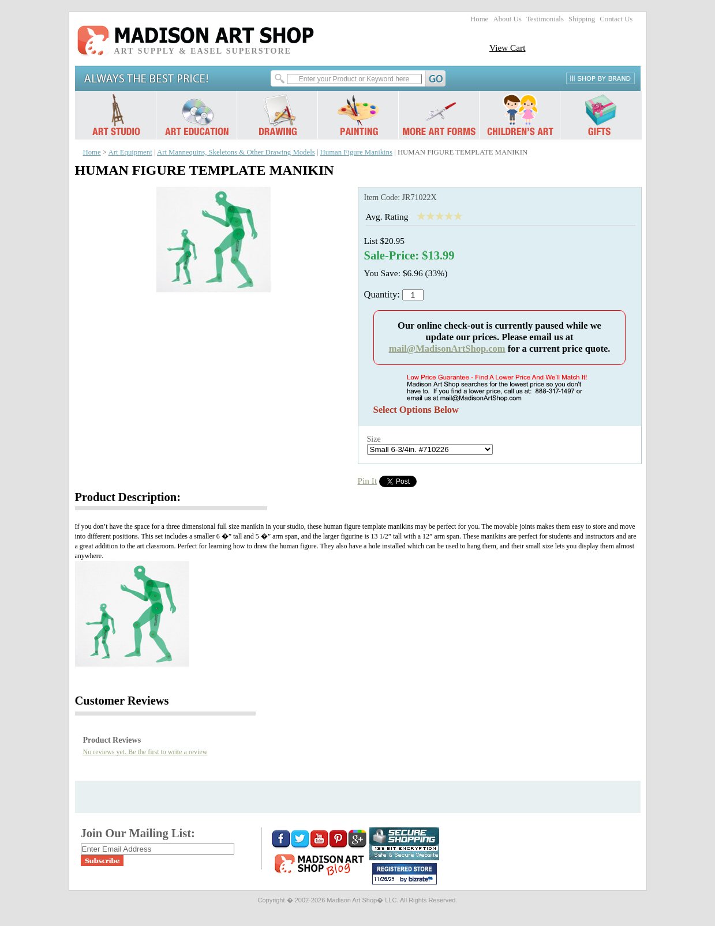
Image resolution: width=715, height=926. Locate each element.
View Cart (507, 47)
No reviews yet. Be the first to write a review (145, 752)
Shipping (581, 19)
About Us (507, 19)
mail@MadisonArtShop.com (447, 348)
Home (479, 19)
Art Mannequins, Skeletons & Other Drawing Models (236, 152)
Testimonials (545, 19)
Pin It (367, 480)
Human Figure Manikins (356, 152)
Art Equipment (130, 152)
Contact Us (616, 19)
